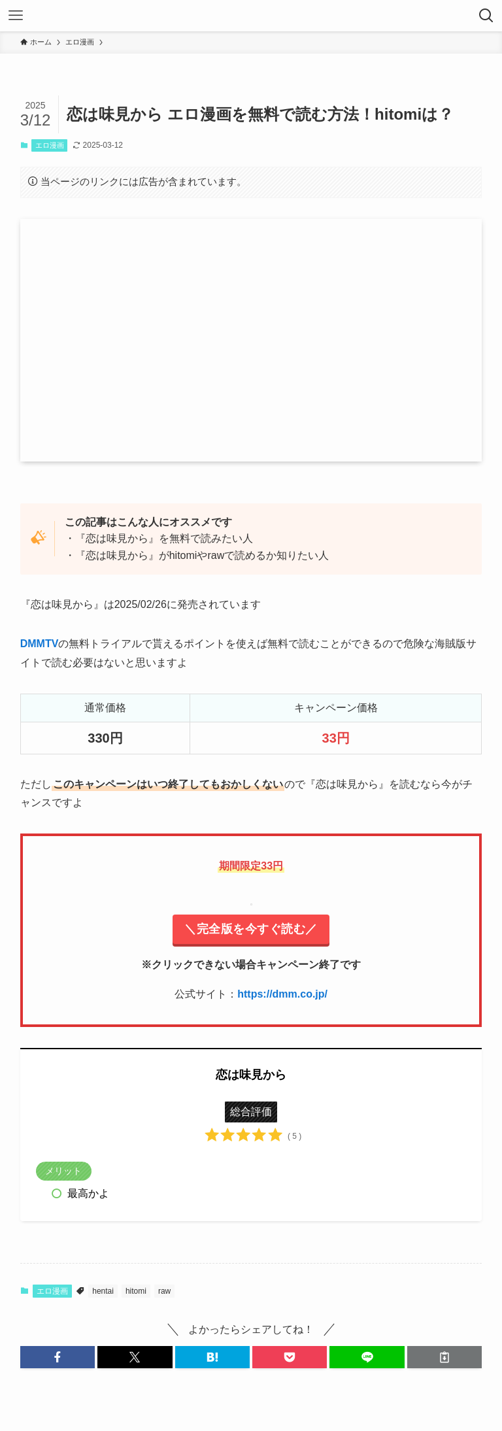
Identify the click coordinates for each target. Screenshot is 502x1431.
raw (164, 1291)
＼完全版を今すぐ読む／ (251, 928)
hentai (103, 1291)
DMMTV (39, 643)
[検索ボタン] (486, 15)
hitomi (136, 1291)
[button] (57, 1357)
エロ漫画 (49, 145)
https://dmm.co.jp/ (282, 994)
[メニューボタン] (15, 15)
